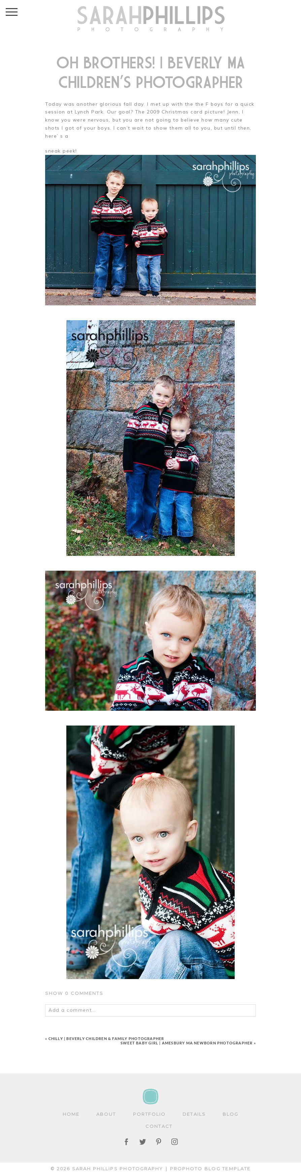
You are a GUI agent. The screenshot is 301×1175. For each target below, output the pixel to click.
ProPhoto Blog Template (210, 1168)
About (106, 1114)
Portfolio (149, 1114)
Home (71, 1114)
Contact (158, 1126)
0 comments (74, 993)
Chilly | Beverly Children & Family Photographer (106, 1038)
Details (194, 1114)
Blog (230, 1114)
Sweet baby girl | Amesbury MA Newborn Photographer (187, 1043)
